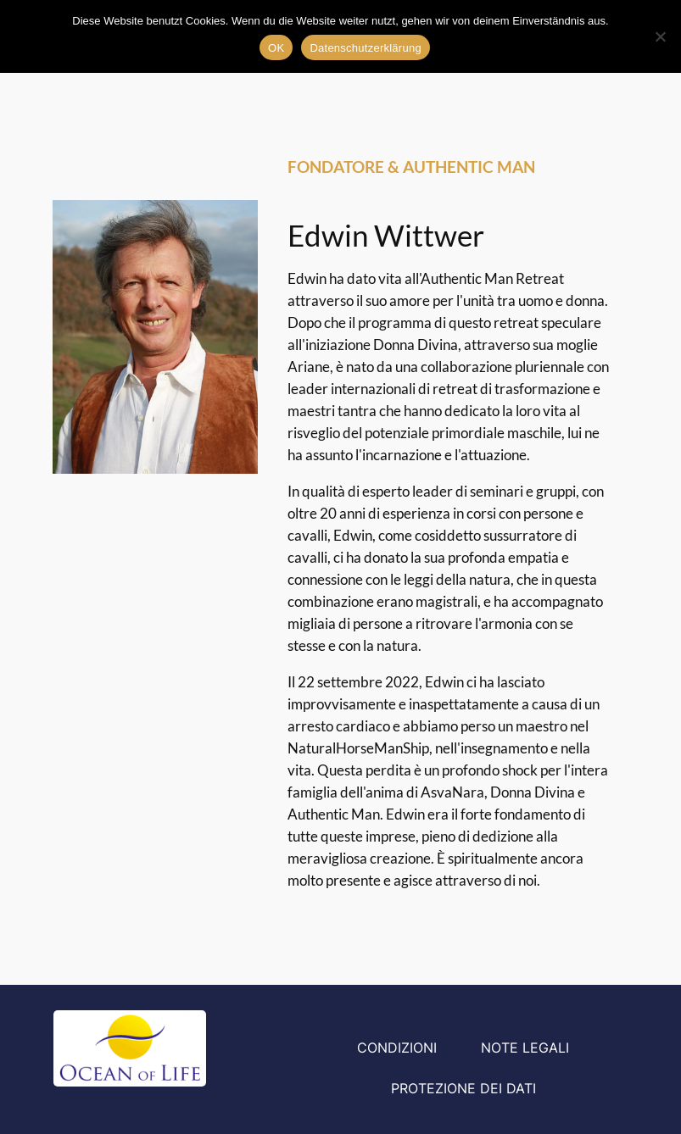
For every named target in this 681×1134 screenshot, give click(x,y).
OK (276, 48)
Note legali (525, 1047)
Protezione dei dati (463, 1088)
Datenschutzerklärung (365, 48)
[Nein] (659, 36)
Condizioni (397, 1047)
